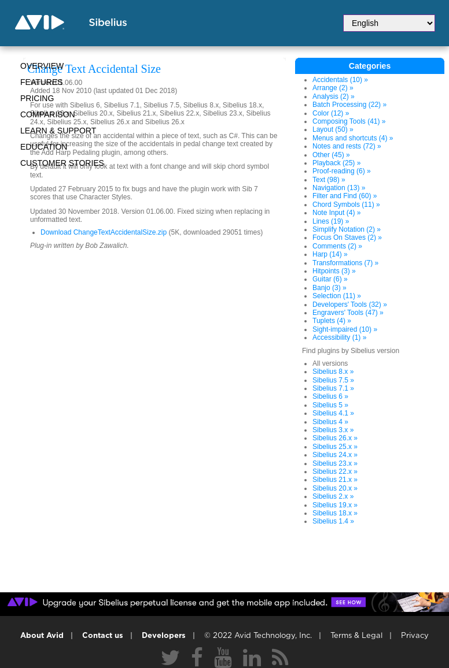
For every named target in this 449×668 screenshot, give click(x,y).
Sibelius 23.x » (335, 463)
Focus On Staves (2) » (347, 237)
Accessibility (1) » (339, 337)
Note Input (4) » (336, 213)
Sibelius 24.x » (335, 455)
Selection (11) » (336, 296)
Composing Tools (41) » (349, 121)
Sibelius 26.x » (335, 438)
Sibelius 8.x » (333, 372)
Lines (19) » (330, 221)
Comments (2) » (337, 246)
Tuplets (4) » (331, 321)
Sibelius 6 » (330, 396)
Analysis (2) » (333, 96)
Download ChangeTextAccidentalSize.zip (104, 232)
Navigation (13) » (338, 188)
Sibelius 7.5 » (333, 380)
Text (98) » (328, 180)
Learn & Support (58, 130)
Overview (42, 65)
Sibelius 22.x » (335, 471)
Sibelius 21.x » (335, 480)
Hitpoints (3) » (334, 271)
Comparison (47, 114)
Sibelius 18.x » (335, 513)
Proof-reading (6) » (341, 171)
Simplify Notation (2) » (346, 229)
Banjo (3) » (329, 288)
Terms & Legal (356, 636)
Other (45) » (331, 155)
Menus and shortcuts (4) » (352, 138)
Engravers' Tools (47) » (348, 313)
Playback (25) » (336, 163)
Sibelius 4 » (330, 422)
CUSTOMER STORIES (62, 163)
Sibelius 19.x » (335, 505)
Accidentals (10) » (340, 80)
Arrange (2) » (333, 88)
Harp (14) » (330, 254)
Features (41, 82)
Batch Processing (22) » (349, 105)
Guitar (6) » (330, 279)
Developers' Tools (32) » (349, 304)
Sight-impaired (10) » (344, 329)
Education (43, 146)
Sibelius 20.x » (335, 488)
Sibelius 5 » (330, 405)
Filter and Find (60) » (344, 196)
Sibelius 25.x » (335, 447)
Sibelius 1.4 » (333, 521)
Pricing (37, 98)
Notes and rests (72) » (346, 146)
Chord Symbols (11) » (346, 205)
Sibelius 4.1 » (333, 413)
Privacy (415, 636)
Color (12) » (330, 113)
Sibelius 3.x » (333, 430)
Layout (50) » (333, 129)
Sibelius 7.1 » (333, 388)
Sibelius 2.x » (333, 496)
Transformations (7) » (345, 263)
